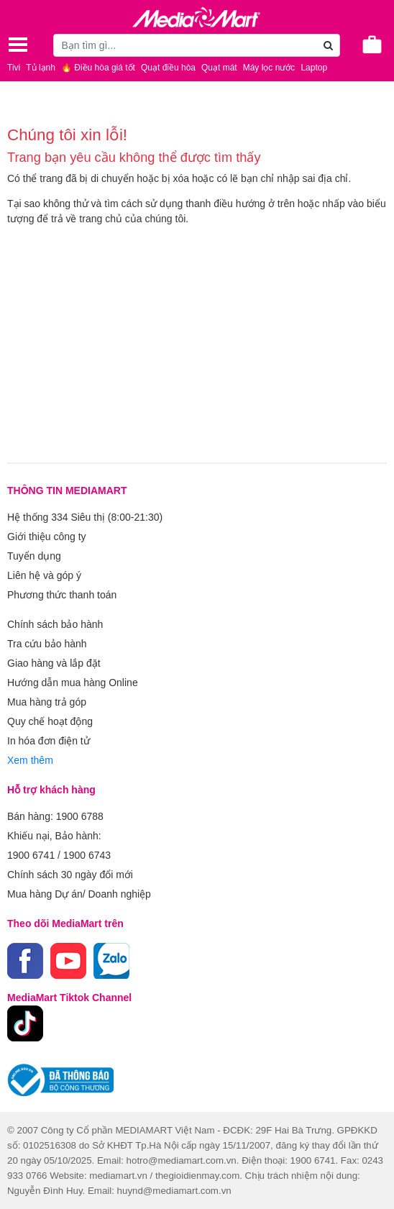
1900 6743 (87, 855)
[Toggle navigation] (18, 44)
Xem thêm (30, 760)
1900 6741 (31, 855)
